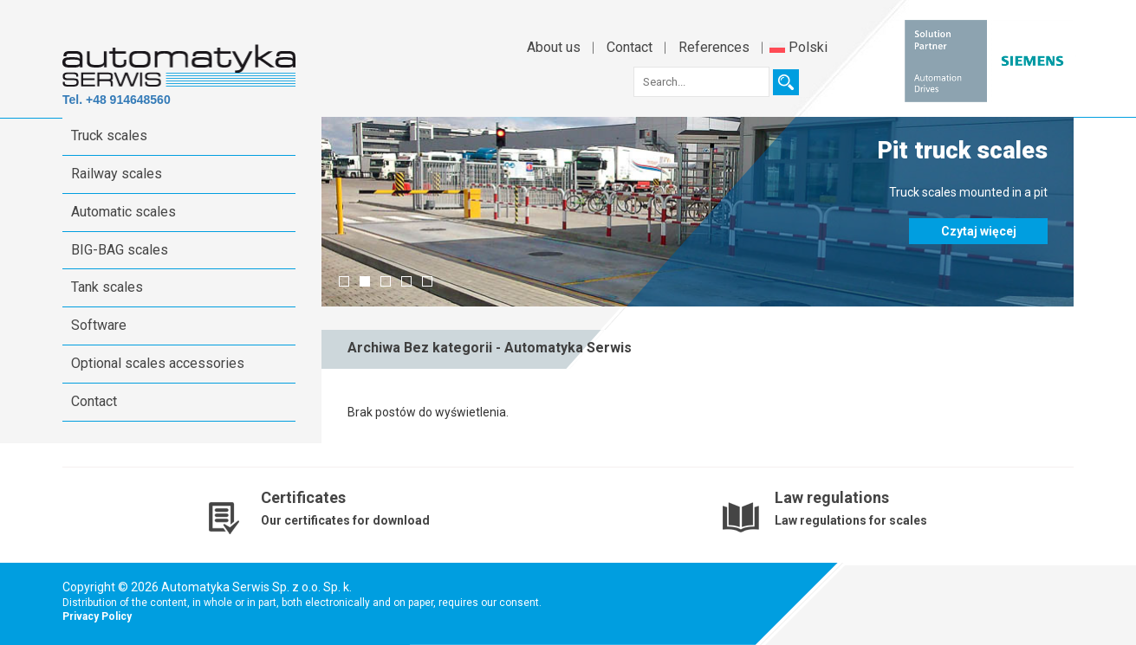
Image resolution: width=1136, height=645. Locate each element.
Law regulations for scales (851, 520)
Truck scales (109, 135)
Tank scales (107, 287)
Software (99, 325)
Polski (798, 47)
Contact (629, 47)
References (714, 47)
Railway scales (116, 173)
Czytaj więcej (978, 231)
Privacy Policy (97, 616)
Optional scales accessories (157, 363)
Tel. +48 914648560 (116, 99)
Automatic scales (123, 211)
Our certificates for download (345, 520)
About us (554, 47)
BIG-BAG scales (119, 250)
